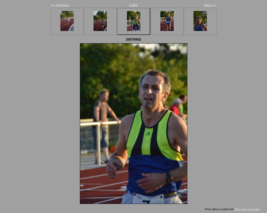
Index (133, 5)
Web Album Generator (247, 209)
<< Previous (60, 5)
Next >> (210, 5)
